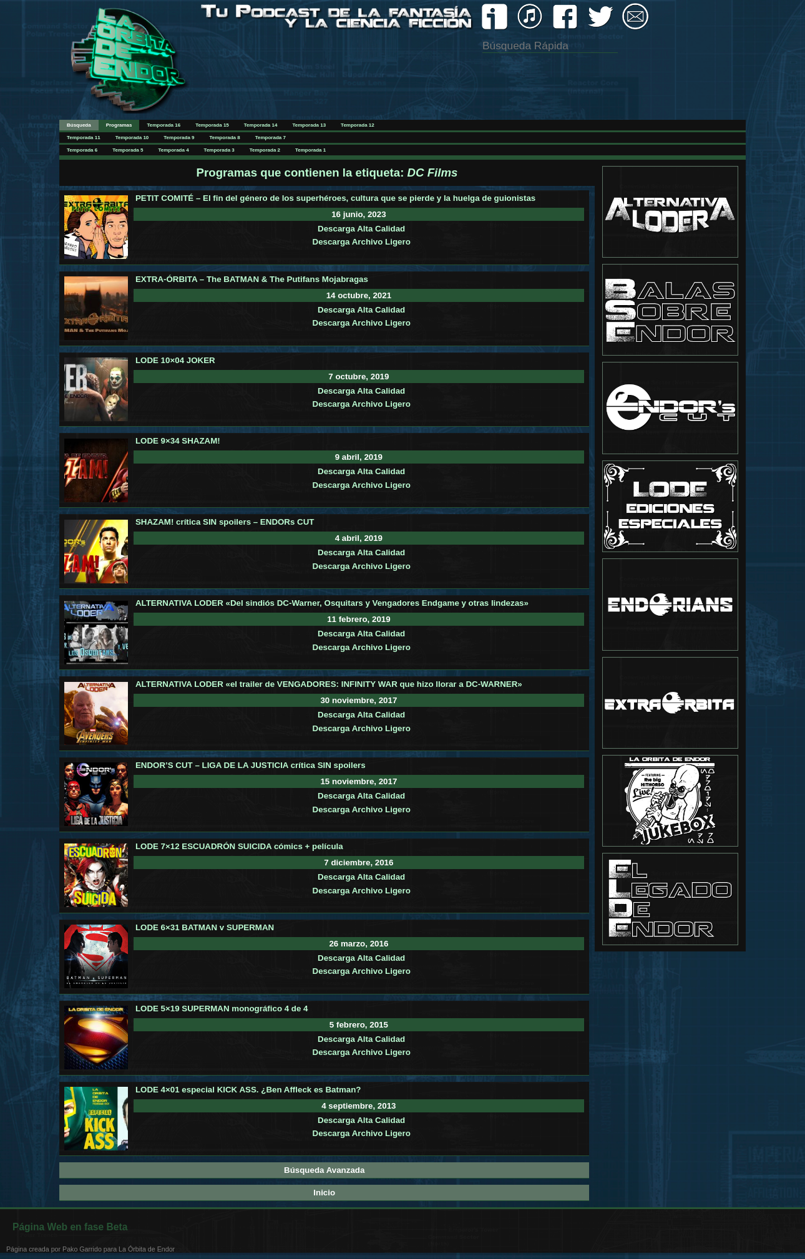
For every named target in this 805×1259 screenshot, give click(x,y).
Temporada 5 (127, 150)
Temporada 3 (219, 150)
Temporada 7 (270, 137)
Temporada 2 (265, 150)
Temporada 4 (173, 150)
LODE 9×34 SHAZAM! (177, 440)
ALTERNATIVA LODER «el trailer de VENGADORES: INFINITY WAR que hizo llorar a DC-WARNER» (328, 684)
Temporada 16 (163, 125)
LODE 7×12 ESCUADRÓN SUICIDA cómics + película (239, 846)
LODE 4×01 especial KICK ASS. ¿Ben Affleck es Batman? (248, 1089)
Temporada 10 (132, 137)
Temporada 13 (309, 125)
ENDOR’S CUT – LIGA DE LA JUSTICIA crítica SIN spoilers (250, 765)
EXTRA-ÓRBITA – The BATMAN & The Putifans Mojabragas (251, 279)
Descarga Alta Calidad (361, 228)
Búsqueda (79, 125)
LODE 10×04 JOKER (175, 360)
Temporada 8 (225, 137)
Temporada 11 (83, 137)
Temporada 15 (212, 125)
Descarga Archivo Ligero (362, 241)
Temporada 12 (357, 125)
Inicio (324, 1192)
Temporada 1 (310, 150)
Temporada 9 (178, 137)
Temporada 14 (261, 125)
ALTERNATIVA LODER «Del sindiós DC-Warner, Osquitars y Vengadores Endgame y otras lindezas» (332, 603)
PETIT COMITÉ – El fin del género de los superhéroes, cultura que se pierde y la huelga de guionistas (335, 198)
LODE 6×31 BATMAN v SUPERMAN (204, 927)
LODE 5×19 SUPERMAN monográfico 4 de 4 (221, 1008)
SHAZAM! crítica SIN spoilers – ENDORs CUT (225, 522)
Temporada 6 (82, 150)
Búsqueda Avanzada (324, 1170)
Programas (119, 125)
